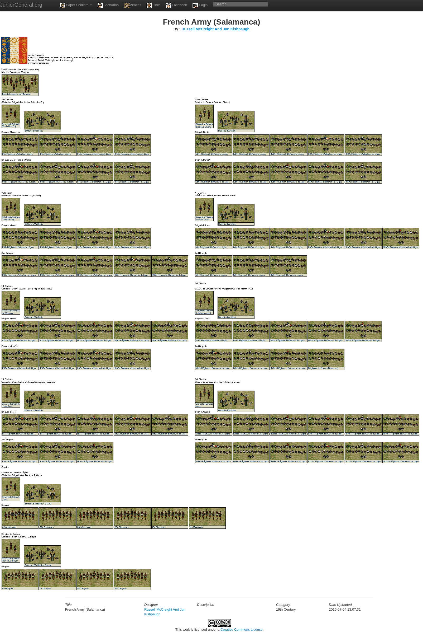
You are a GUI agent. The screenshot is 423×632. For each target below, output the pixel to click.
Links (153, 5)
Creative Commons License (241, 629)
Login (200, 5)
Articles (132, 5)
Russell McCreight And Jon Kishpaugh (215, 29)
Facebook (176, 5)
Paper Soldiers (76, 5)
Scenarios (108, 5)
